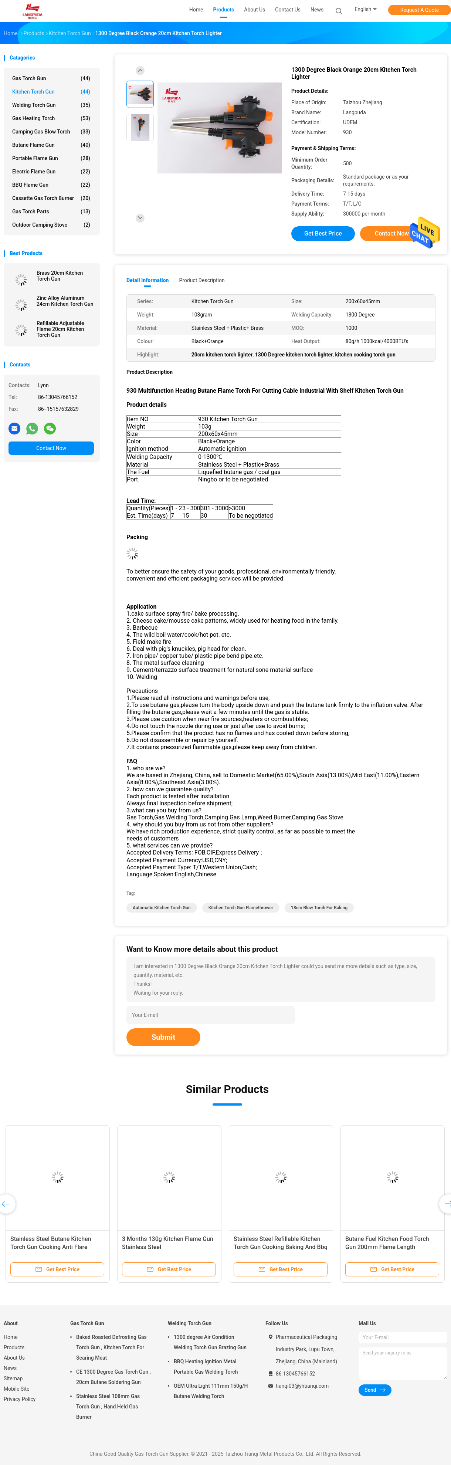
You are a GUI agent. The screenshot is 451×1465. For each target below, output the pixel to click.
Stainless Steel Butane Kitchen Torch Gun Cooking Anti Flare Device (50, 1247)
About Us (14, 1358)
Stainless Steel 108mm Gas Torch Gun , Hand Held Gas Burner (108, 1406)
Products (14, 1347)
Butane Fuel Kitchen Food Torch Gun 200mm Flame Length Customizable (387, 1247)
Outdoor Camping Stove (51, 225)
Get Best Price (323, 233)
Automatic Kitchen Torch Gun (162, 907)
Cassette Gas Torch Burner (51, 198)
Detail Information (147, 280)
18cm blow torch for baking (319, 907)
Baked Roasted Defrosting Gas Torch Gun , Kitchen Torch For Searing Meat (111, 1347)
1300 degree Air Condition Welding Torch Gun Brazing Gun (210, 1342)
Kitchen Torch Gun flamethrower (240, 907)
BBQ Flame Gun (51, 185)
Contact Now (51, 448)
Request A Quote (419, 10)
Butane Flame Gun (51, 145)
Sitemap (13, 1378)
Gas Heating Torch (51, 118)
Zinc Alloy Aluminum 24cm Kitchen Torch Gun (65, 301)
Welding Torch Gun (51, 105)
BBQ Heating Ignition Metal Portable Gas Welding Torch (206, 1367)
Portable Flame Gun (51, 158)
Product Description (201, 280)
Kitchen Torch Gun (51, 91)
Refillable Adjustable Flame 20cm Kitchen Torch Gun (60, 329)
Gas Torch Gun (51, 78)
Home (11, 1337)
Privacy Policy (19, 1399)
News (10, 1368)
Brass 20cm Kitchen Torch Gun (60, 276)
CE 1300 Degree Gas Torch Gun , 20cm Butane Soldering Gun (113, 1377)
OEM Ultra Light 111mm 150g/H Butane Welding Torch (211, 1391)
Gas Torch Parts (51, 211)
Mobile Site (17, 1389)
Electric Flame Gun (51, 171)
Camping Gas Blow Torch (51, 131)
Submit (163, 1037)
